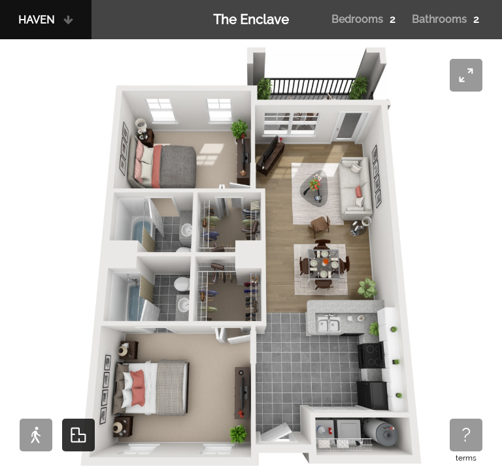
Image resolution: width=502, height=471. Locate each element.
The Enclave (251, 19)
